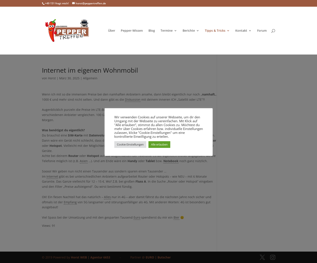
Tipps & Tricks (215, 31)
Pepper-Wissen (132, 31)
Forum (262, 31)
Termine (167, 31)
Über (111, 31)
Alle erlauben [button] (159, 144)
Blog (151, 31)
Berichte (189, 31)
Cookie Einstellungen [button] (130, 144)
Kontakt (241, 31)
